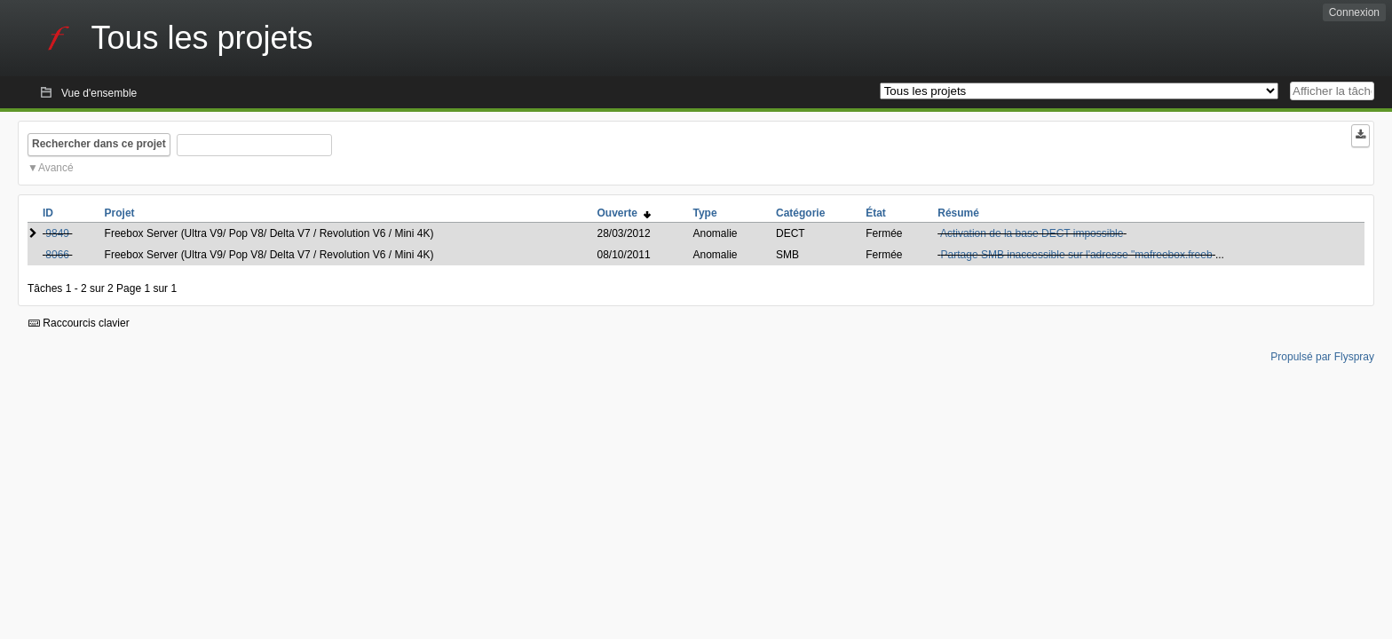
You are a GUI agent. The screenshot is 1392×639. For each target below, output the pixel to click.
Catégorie (800, 213)
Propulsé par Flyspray (1322, 357)
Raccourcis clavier (79, 323)
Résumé (958, 213)
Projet (120, 213)
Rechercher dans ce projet (99, 144)
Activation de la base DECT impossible (1032, 233)
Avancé (56, 168)
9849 (57, 233)
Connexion (1354, 12)
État (876, 213)
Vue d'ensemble (99, 93)
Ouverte (624, 213)
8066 (57, 254)
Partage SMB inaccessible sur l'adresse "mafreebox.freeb (1077, 254)
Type (704, 213)
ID (48, 213)
